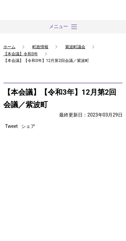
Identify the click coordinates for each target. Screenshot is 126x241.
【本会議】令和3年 (20, 54)
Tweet (11, 126)
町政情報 (40, 47)
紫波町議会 (75, 47)
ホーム (9, 47)
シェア (28, 126)
